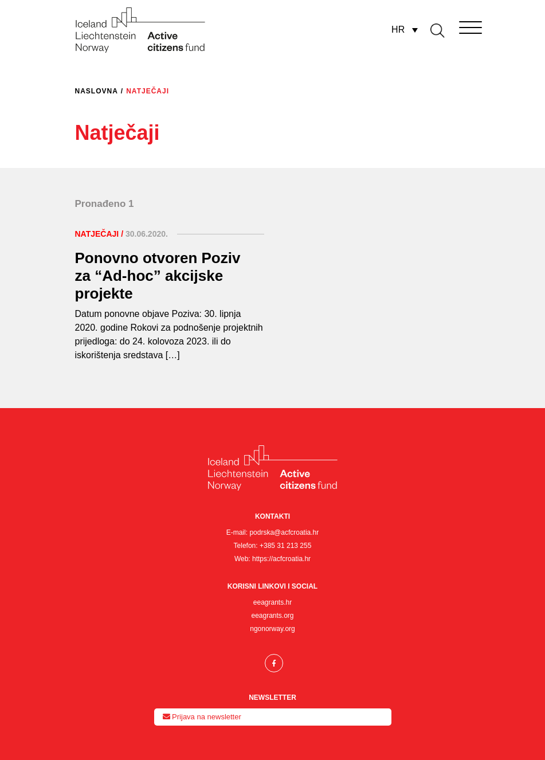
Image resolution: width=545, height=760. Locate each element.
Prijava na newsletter (202, 716)
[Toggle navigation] (454, 25)
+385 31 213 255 (285, 546)
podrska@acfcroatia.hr (284, 532)
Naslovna (96, 91)
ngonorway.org (272, 629)
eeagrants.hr (272, 602)
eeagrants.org (272, 616)
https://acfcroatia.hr (281, 559)
